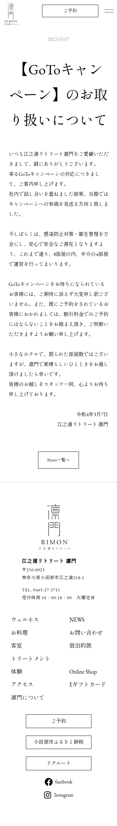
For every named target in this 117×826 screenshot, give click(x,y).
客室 (16, 645)
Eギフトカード (87, 684)
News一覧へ (58, 460)
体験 (16, 671)
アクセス (22, 684)
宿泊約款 (80, 645)
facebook (63, 781)
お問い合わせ (86, 632)
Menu (109, 11)
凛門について (28, 697)
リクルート (58, 763)
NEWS (77, 619)
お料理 (19, 632)
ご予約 (70, 10)
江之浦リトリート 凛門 (11, 14)
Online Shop (83, 671)
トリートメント (30, 658)
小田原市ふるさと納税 (59, 742)
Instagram (64, 795)
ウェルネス (25, 619)
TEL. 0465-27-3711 (41, 590)
